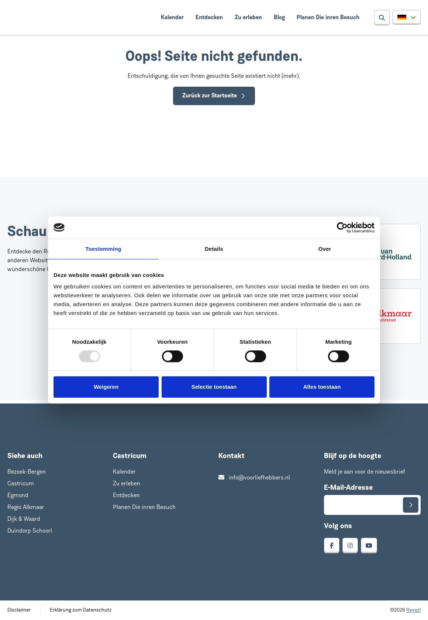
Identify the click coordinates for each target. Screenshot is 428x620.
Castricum (20, 484)
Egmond (17, 496)
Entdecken (209, 18)
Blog (279, 18)
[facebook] (331, 545)
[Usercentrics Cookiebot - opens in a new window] (342, 227)
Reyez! (413, 610)
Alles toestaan (322, 387)
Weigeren (106, 387)
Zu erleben (248, 18)
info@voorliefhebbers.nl (254, 478)
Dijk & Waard (23, 519)
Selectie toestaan (214, 387)
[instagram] (350, 545)
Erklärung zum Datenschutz (80, 610)
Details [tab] (214, 249)
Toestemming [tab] (103, 249)
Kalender (172, 18)
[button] (407, 17)
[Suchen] (382, 17)
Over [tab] (324, 249)
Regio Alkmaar (25, 507)
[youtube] (369, 545)
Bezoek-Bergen (26, 472)
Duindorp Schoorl (29, 531)
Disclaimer (19, 610)
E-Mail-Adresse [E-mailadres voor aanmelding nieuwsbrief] (348, 488)
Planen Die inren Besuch (328, 18)
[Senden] (410, 505)
